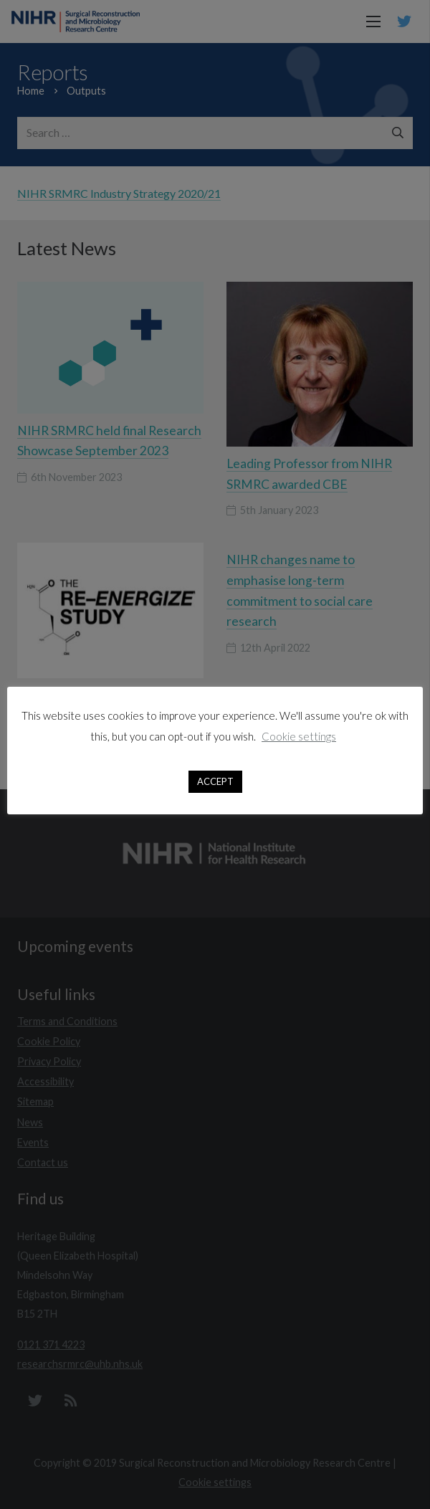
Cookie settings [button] (299, 736)
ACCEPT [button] (215, 781)
